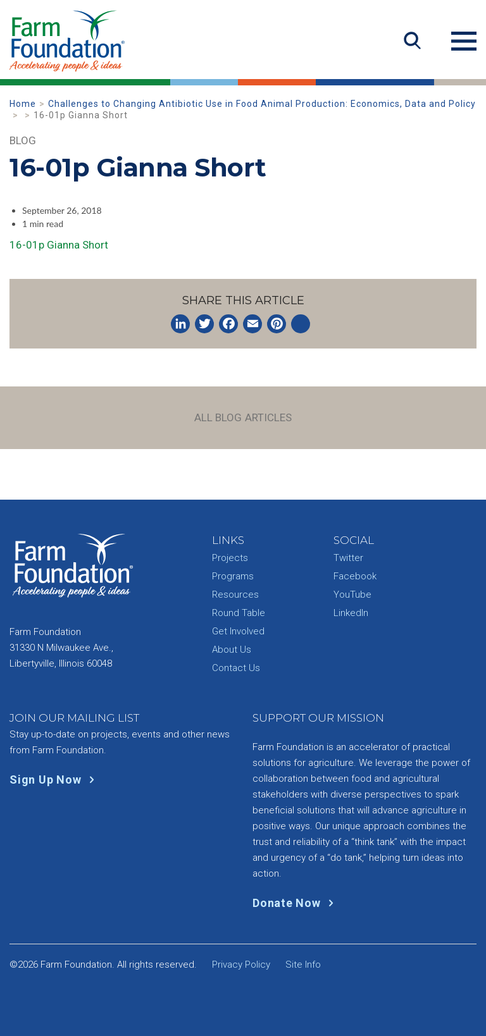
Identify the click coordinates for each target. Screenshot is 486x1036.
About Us (231, 649)
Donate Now (295, 903)
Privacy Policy (241, 964)
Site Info (303, 964)
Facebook (355, 576)
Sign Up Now (54, 779)
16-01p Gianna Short (58, 244)
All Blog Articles (243, 417)
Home (22, 104)
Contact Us (236, 668)
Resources (235, 594)
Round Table (238, 613)
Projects (230, 558)
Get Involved (238, 631)
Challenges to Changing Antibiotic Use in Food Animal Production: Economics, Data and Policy (262, 104)
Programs (233, 576)
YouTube (352, 594)
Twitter (348, 558)
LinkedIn (350, 613)
